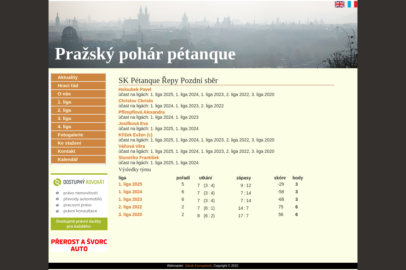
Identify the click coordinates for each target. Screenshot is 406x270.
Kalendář (68, 159)
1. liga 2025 (130, 184)
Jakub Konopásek (198, 265)
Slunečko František (139, 157)
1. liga (64, 102)
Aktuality (68, 77)
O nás (64, 93)
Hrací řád (68, 85)
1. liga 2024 (130, 191)
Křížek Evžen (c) (135, 134)
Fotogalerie (70, 134)
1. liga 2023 (130, 199)
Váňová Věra (132, 146)
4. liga (64, 126)
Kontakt (66, 151)
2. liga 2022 (130, 206)
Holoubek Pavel (135, 89)
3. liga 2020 (130, 214)
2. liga (64, 110)
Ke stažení (69, 143)
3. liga (64, 118)
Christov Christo (136, 100)
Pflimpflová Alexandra (142, 112)
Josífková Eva (133, 123)
